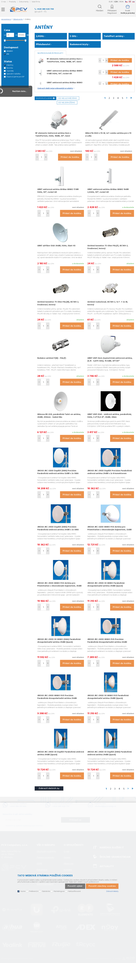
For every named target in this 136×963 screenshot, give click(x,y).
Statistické (46, 891)
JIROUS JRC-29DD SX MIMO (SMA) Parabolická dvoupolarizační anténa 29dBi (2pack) (58, 641)
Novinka (9, 68)
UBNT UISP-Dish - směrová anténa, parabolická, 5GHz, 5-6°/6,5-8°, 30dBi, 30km (109, 416)
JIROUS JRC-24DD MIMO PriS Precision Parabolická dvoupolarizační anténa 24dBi (107, 641)
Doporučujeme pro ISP (15, 77)
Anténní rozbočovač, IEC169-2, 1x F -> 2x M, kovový (107, 303)
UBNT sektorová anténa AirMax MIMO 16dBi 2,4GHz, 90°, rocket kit (64, 84)
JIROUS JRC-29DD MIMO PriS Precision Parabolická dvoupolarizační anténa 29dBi (57, 697)
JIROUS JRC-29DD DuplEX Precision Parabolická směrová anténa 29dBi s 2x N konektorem (109, 472)
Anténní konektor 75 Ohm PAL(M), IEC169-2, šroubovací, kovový (58, 303)
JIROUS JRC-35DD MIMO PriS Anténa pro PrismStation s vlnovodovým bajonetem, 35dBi (59, 585)
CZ (126, 1)
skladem (9, 51)
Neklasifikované (74, 891)
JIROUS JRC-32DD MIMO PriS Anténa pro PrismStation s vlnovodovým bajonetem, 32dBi (109, 528)
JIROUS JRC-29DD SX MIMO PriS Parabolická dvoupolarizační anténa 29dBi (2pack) (108, 697)
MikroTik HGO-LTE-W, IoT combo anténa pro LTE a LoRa (108, 135)
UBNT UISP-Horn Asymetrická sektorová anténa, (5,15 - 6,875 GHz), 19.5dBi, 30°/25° (109, 360)
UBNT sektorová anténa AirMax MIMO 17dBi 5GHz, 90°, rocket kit (64, 72)
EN (130, 1)
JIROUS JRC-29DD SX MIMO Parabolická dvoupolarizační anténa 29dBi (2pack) (105, 585)
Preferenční (33, 891)
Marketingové (59, 891)
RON (121, 2)
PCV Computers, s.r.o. (18, 9)
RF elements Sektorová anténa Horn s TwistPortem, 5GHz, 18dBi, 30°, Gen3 (64, 60)
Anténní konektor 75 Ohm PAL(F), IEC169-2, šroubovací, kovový (107, 247)
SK (133, 1)
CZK (116, 2)
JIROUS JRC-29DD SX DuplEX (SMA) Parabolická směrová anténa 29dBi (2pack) (109, 753)
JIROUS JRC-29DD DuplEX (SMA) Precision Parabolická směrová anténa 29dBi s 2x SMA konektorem (58, 529)
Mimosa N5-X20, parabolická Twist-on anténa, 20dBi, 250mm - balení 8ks (59, 416)
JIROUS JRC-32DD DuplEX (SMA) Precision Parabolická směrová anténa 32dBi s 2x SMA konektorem (57, 473)
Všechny (9, 65)
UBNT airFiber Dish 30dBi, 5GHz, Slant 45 (56, 245)
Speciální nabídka (13, 74)
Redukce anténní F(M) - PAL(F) (51, 358)
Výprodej (10, 71)
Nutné (22, 891)
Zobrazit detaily (112, 891)
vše (7, 54)
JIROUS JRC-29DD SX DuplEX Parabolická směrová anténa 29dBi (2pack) (60, 753)
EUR (110, 2)
